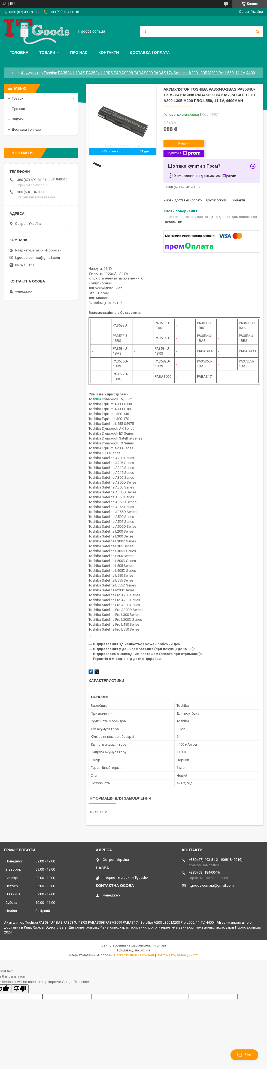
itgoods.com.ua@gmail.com (37, 258)
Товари (47, 52)
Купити (184, 143)
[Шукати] (257, 31)
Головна (19, 52)
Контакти (108, 52)
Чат (244, 1054)
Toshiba (95, 399)
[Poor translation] (20, 988)
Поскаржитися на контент (134, 955)
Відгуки (17, 119)
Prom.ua (159, 945)
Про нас (78, 52)
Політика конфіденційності (177, 955)
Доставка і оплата (150, 52)
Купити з (183, 153)
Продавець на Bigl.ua (133, 950)
